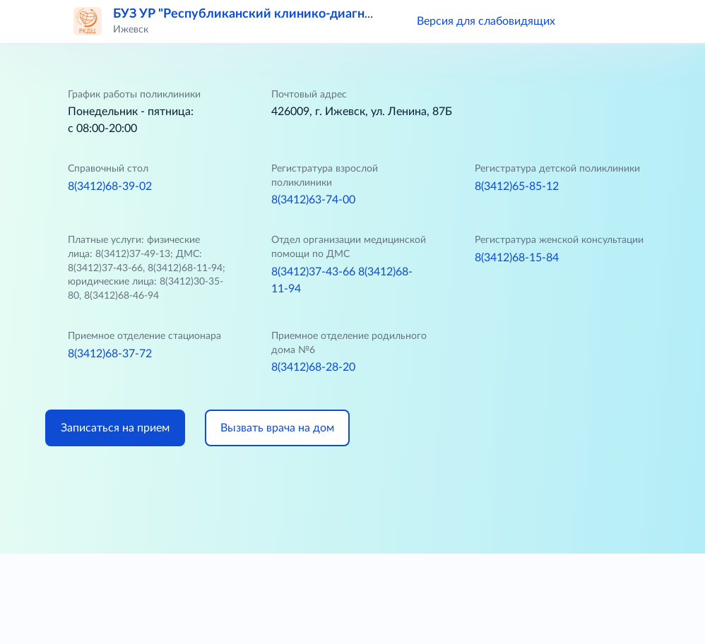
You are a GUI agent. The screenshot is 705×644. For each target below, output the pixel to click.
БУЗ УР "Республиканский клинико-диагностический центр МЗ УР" (316, 14)
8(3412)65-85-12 (517, 186)
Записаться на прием (115, 428)
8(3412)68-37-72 (110, 353)
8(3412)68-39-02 (110, 186)
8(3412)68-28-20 (313, 367)
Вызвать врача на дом (277, 428)
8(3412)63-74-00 (313, 199)
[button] (586, 21)
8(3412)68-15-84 (517, 257)
